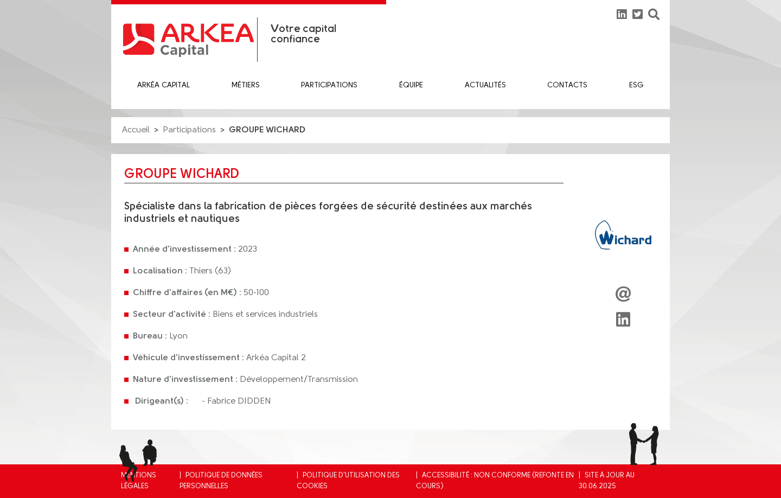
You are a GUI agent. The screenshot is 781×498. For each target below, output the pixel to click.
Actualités (485, 85)
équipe (411, 85)
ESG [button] (636, 85)
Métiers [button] (246, 85)
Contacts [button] (567, 85)
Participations (329, 85)
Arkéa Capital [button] (163, 85)
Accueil (136, 130)
